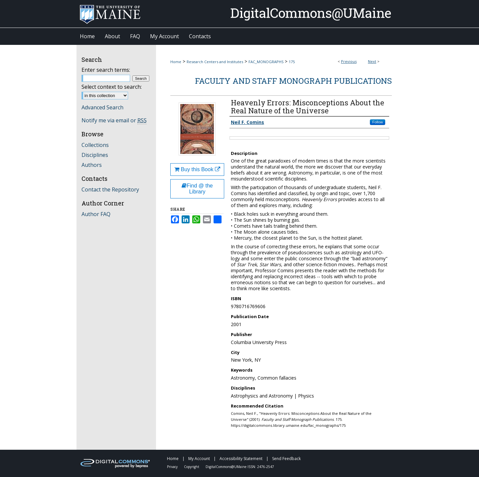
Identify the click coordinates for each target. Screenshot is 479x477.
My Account (199, 458)
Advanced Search (102, 107)
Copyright (192, 466)
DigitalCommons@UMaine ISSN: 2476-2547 (240, 466)
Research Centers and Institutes (215, 61)
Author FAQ (95, 214)
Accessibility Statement (241, 458)
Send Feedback (286, 458)
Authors (91, 165)
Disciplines (94, 155)
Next (372, 61)
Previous (349, 61)
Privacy (173, 466)
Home (175, 61)
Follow (377, 122)
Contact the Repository (110, 189)
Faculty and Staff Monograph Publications (293, 80)
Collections (95, 145)
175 (292, 61)
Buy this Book (197, 169)
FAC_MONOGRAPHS (265, 61)
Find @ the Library (197, 188)
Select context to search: (111, 86)
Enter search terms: (105, 69)
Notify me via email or (114, 120)
